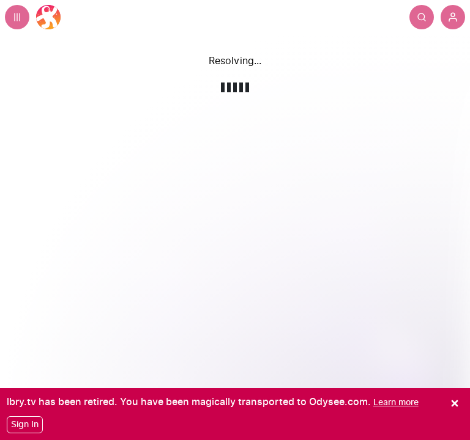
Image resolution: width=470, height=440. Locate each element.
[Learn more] (396, 402)
